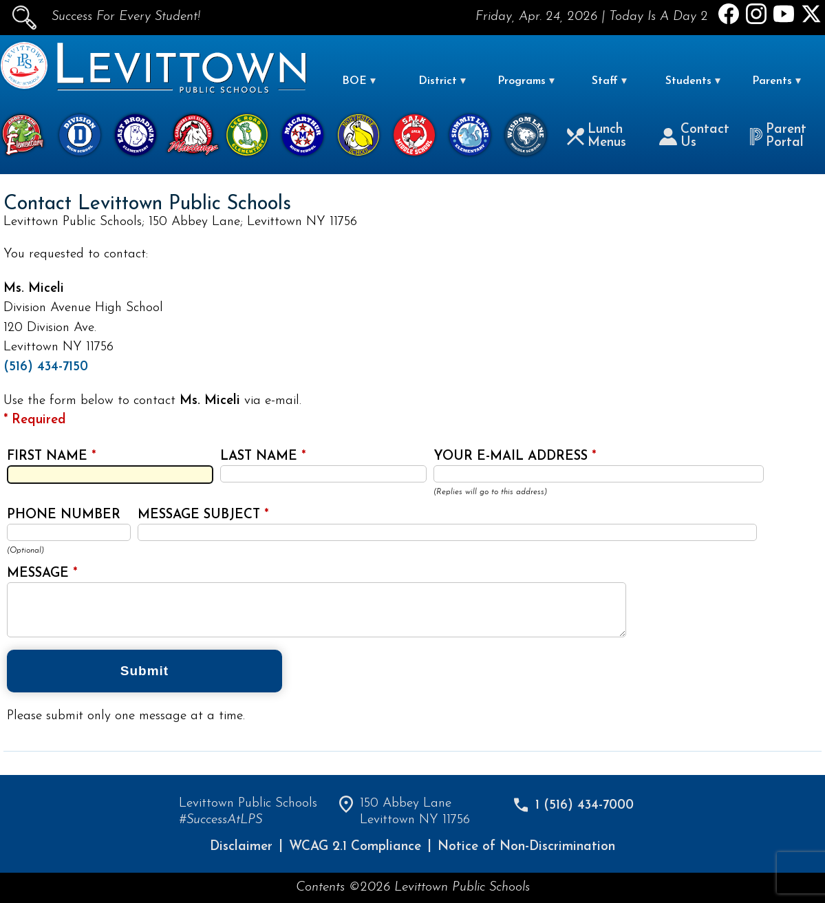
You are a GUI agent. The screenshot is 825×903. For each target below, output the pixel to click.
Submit (144, 670)
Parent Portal (778, 136)
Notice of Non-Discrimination (526, 846)
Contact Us (694, 136)
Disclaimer (241, 846)
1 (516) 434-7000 (584, 805)
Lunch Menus (596, 136)
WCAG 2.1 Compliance (355, 846)
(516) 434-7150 (45, 367)
